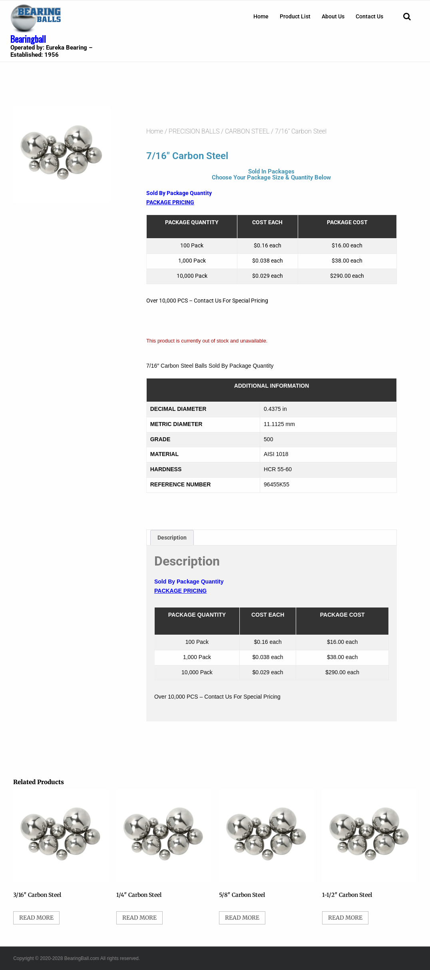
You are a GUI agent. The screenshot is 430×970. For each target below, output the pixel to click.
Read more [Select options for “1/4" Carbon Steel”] (139, 917)
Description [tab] (172, 537)
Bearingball (28, 38)
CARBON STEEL (247, 131)
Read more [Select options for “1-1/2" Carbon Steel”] (345, 917)
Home (261, 16)
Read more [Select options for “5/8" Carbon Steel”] (242, 917)
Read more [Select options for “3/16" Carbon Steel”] (36, 917)
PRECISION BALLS (194, 131)
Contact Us (369, 16)
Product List (295, 16)
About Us (333, 16)
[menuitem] (261, 16)
